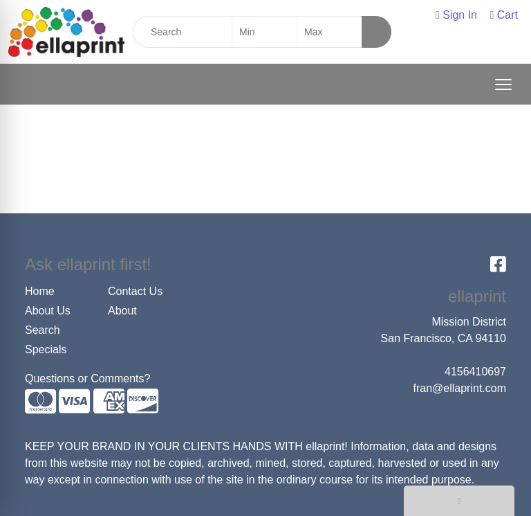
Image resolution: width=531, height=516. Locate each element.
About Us (48, 311)
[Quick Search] (182, 32)
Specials (45, 349)
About (122, 311)
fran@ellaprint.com (459, 388)
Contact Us (135, 291)
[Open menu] (503, 84)
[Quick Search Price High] (329, 32)
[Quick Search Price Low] (264, 32)
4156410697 (475, 371)
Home (40, 291)
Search (42, 330)
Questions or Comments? (87, 378)
